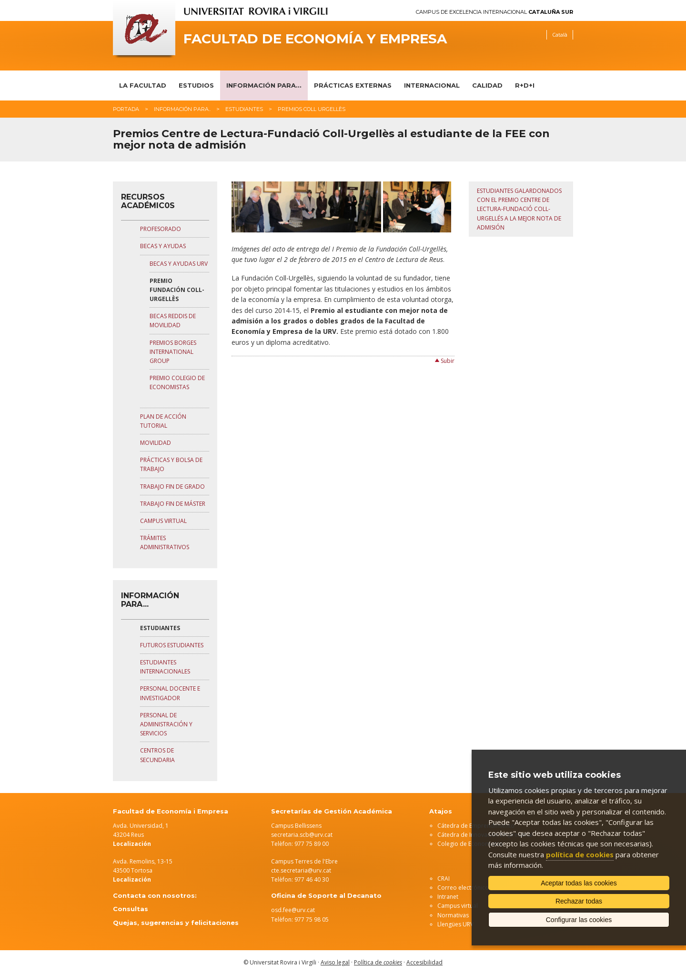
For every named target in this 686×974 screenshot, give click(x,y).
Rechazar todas (578, 901)
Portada (126, 109)
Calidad (487, 85)
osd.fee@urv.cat (293, 910)
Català (559, 34)
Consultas (130, 909)
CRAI (443, 878)
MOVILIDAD (155, 443)
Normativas (453, 915)
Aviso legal (335, 962)
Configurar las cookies (579, 920)
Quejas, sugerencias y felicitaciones (176, 922)
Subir (447, 361)
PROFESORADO (160, 229)
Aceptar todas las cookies (579, 883)
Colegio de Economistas (470, 844)
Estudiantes (244, 109)
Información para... (264, 85)
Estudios (196, 85)
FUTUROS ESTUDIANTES (171, 645)
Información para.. (182, 109)
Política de (378, 962)
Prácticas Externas (353, 85)
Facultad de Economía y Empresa (315, 38)
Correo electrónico (463, 888)
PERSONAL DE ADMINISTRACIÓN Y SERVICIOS (166, 724)
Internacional (432, 85)
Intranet (447, 897)
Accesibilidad (424, 962)
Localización (132, 879)
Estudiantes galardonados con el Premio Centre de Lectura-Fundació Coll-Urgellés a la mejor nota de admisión (519, 209)
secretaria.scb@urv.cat (302, 835)
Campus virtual (457, 906)
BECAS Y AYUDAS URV (179, 264)
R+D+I (525, 85)
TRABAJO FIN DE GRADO (172, 486)
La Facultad (142, 85)
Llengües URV (455, 924)
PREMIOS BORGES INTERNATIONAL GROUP (173, 352)
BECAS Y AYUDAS (163, 246)
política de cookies (580, 854)
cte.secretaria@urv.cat (301, 870)
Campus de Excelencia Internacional (494, 12)
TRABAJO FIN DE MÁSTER (172, 504)
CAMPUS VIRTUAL (163, 521)
